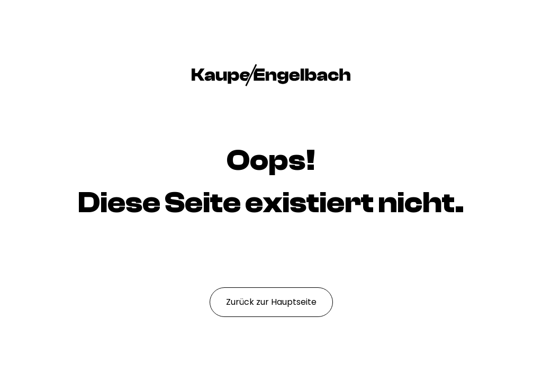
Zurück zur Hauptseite (271, 302)
